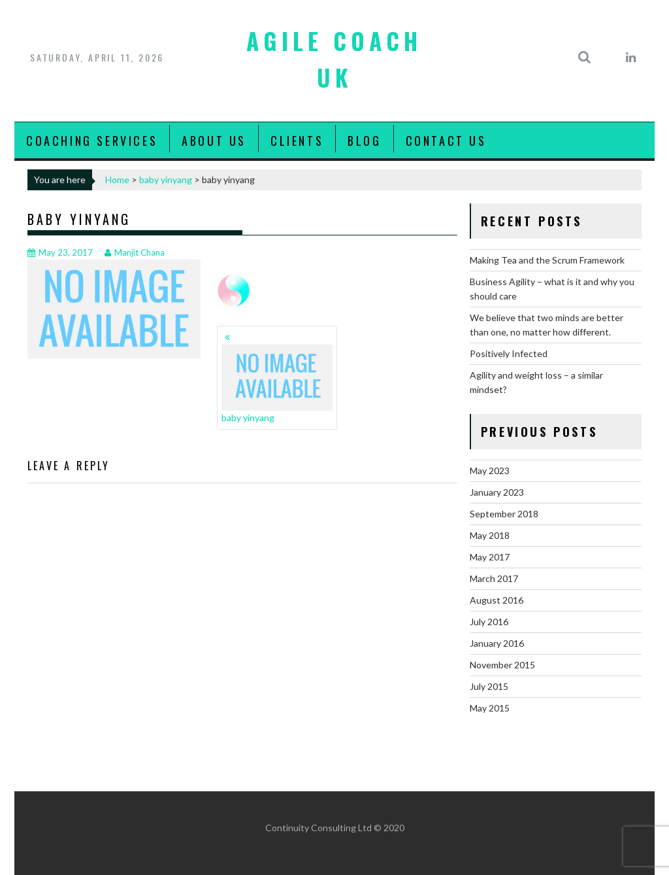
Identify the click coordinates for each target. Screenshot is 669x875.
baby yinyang (165, 179)
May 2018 (490, 535)
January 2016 (497, 643)
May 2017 (490, 556)
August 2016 (496, 600)
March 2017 (494, 578)
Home (117, 179)
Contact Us (446, 140)
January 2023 (497, 492)
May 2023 (490, 470)
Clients (296, 140)
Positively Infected (508, 353)
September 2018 (504, 513)
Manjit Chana (135, 252)
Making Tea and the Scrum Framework (547, 260)
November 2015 (502, 664)
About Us (214, 140)
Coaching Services (91, 140)
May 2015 (490, 707)
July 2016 (489, 621)
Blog (364, 140)
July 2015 (489, 686)
